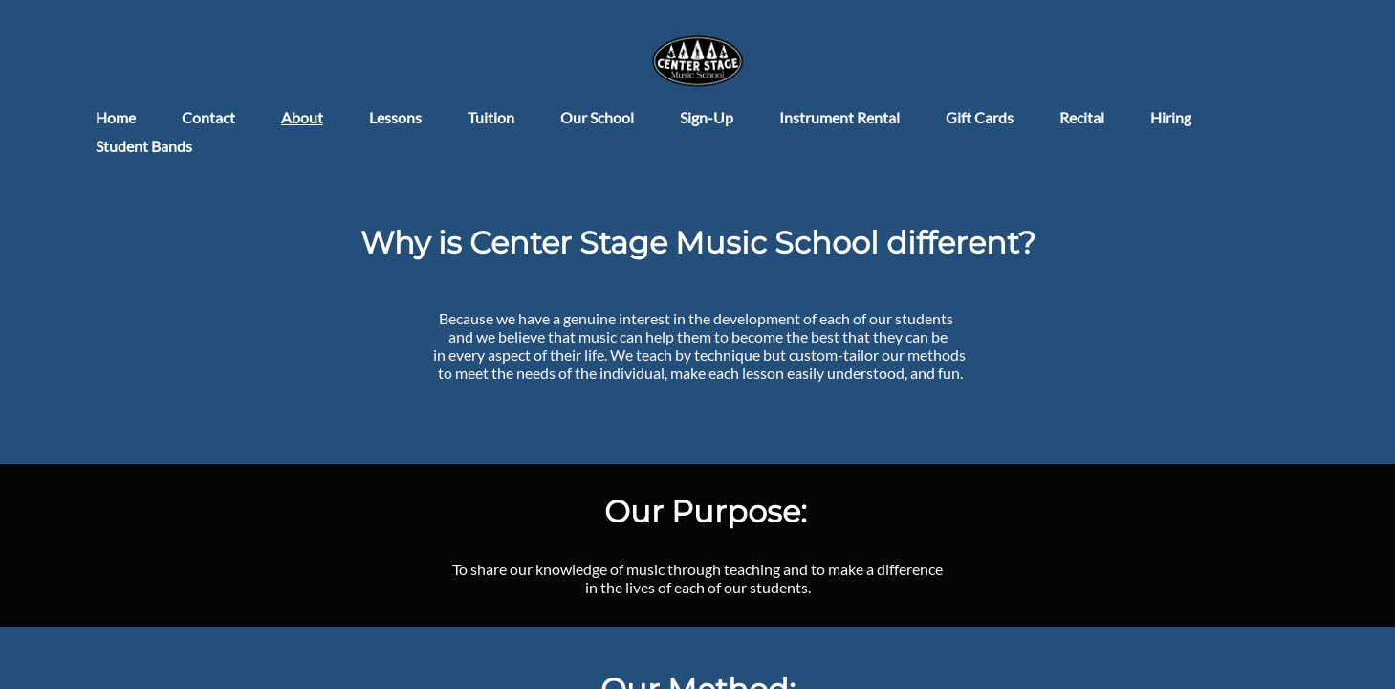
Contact (208, 117)
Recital (1081, 117)
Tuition (491, 117)
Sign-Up (706, 117)
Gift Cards (980, 117)
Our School (597, 117)
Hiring (1170, 117)
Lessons (395, 117)
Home (116, 117)
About (302, 117)
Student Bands (144, 146)
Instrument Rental (839, 117)
